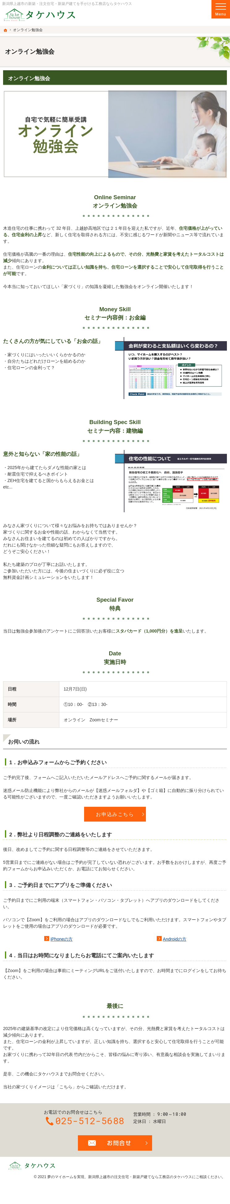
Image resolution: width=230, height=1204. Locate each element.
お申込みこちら (115, 814)
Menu (220, 9)
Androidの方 (174, 939)
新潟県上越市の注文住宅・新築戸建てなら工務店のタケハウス (140, 1177)
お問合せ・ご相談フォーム (115, 1143)
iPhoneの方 (61, 939)
